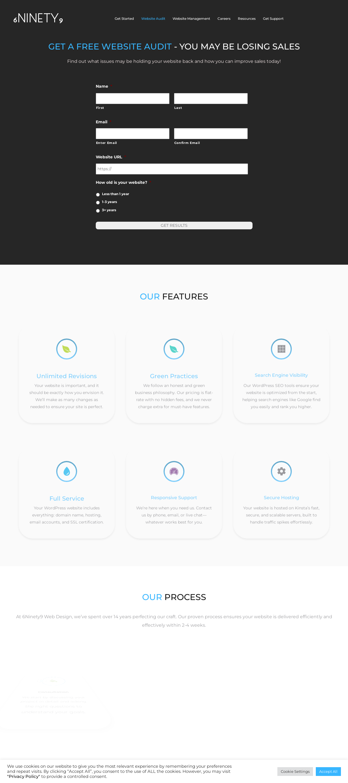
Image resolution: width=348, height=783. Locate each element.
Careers (224, 18)
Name (104, 86)
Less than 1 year (115, 194)
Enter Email (106, 143)
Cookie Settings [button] (295, 771)
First (100, 108)
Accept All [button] (328, 771)
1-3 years (109, 202)
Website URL (111, 156)
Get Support (273, 18)
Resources (247, 18)
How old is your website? (123, 182)
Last (178, 108)
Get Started (124, 18)
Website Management (191, 18)
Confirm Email (187, 143)
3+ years (109, 210)
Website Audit (153, 18)
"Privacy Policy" (23, 776)
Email (103, 121)
